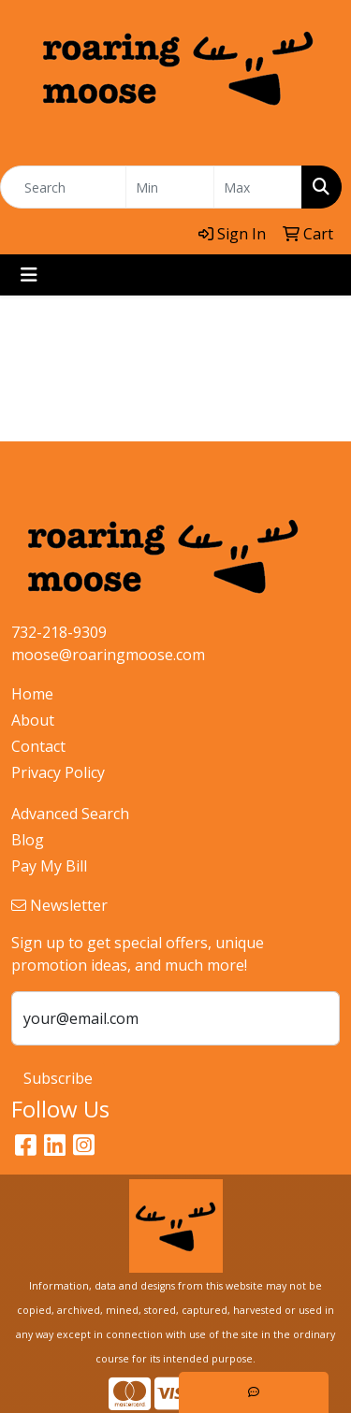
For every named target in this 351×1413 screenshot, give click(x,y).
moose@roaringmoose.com (108, 654)
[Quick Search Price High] (257, 187)
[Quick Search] (63, 187)
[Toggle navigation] (29, 275)
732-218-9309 (59, 632)
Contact (38, 746)
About (32, 720)
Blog (27, 839)
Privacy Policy (58, 772)
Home (32, 694)
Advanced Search (70, 813)
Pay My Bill (49, 866)
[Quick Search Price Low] (169, 187)
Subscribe (58, 1078)
